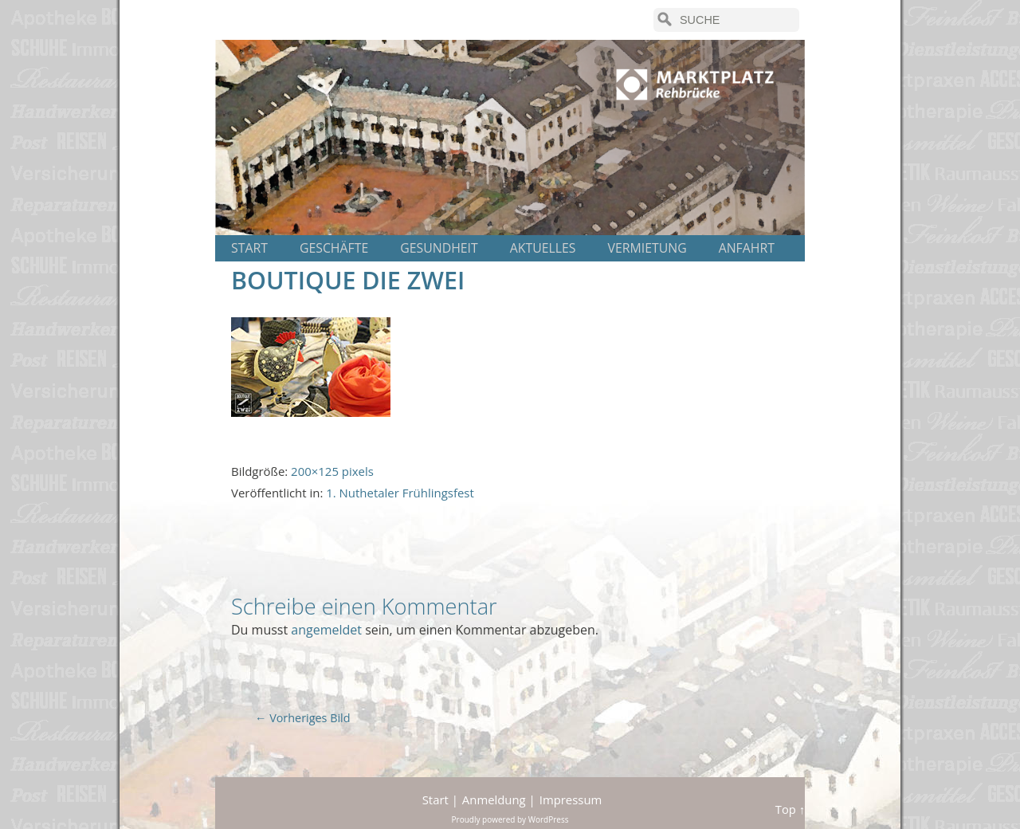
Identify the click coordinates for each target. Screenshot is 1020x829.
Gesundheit (439, 248)
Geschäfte (334, 248)
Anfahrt (747, 248)
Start (249, 248)
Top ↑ (790, 809)
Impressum (570, 799)
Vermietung (647, 248)
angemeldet (326, 629)
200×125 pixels (332, 471)
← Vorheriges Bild (303, 717)
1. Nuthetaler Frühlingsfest (400, 493)
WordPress (548, 819)
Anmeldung (494, 799)
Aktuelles (543, 248)
